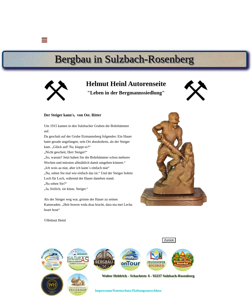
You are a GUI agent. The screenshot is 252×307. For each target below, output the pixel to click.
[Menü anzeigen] (44, 40)
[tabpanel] (126, 90)
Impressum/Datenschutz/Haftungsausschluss (128, 290)
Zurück (169, 240)
